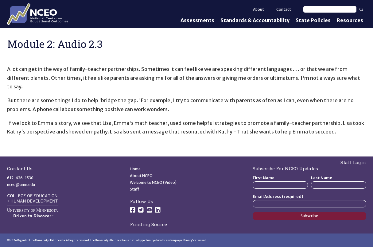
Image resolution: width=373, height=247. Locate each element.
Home (135, 169)
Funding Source (148, 224)
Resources (350, 20)
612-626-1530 (20, 178)
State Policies (313, 20)
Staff (134, 189)
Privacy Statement (194, 240)
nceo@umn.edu (21, 184)
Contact (283, 9)
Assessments (197, 20)
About (258, 9)
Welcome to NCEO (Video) (153, 182)
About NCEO (141, 175)
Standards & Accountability (254, 20)
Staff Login (353, 162)
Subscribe (309, 216)
